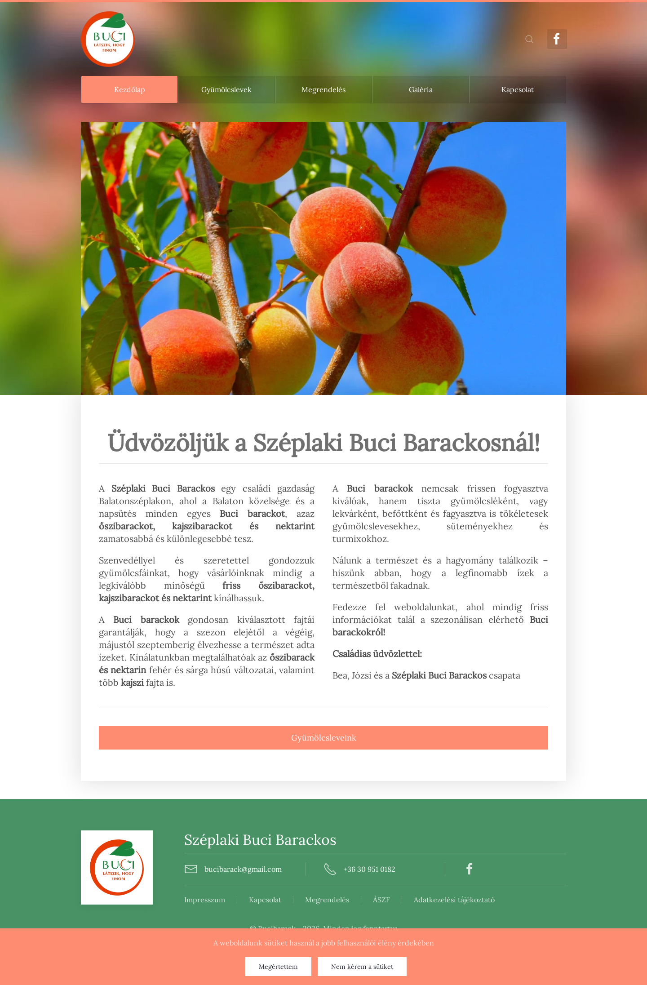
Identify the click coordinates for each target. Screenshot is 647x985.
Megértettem (278, 967)
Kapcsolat (517, 89)
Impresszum (70, 899)
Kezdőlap (129, 89)
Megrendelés (323, 89)
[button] (529, 39)
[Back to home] (108, 39)
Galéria (421, 89)
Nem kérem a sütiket (362, 967)
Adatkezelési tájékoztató (319, 899)
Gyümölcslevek (226, 89)
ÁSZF (247, 899)
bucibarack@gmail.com (206, 869)
